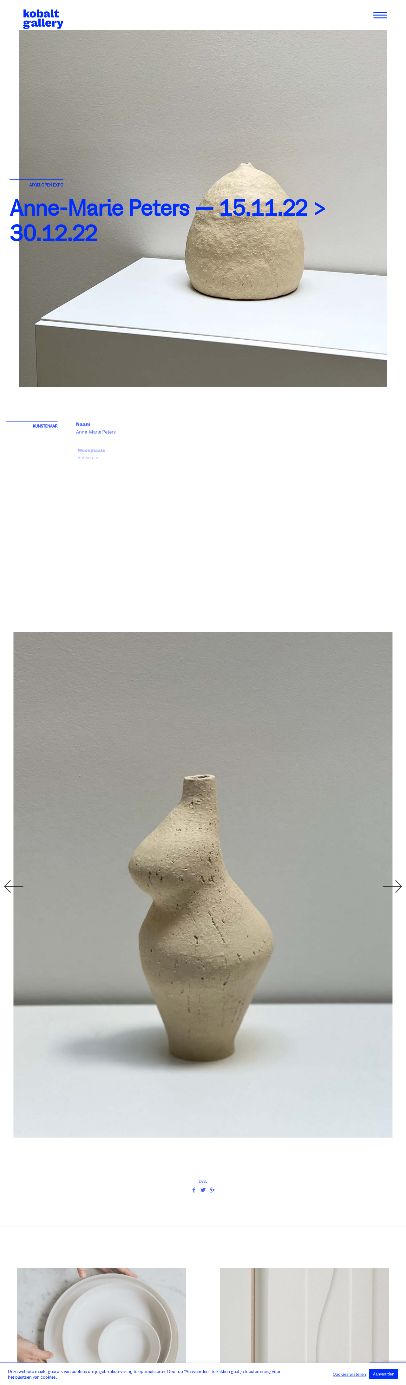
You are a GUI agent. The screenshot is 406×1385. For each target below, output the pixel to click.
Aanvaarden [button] (383, 1374)
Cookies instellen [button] (349, 1374)
